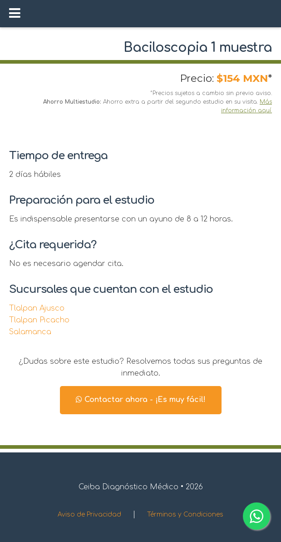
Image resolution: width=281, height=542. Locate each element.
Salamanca (30, 332)
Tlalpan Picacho (39, 320)
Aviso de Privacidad (89, 514)
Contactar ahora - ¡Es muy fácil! (141, 400)
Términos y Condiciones (185, 514)
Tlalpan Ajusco (36, 308)
